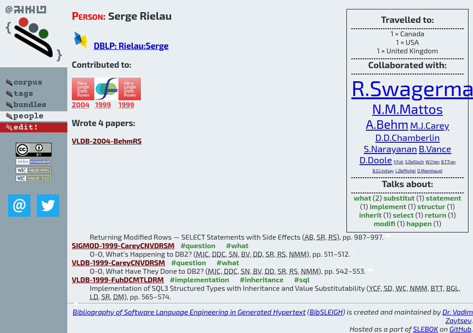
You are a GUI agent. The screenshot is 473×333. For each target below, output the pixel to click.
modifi (384, 223)
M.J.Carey (429, 125)
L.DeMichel (405, 170)
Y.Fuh (398, 161)
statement (443, 197)
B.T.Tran (448, 161)
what (362, 197)
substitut (399, 197)
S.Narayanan (390, 148)
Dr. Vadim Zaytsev (457, 315)
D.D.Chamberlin (407, 137)
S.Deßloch (414, 161)
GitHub (461, 328)
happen (419, 223)
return (435, 214)
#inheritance (262, 279)
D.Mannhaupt (429, 170)
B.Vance (435, 148)
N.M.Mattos (407, 109)
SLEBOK (425, 328)
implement (388, 206)
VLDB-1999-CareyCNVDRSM (118, 262)
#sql (302, 279)
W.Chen (432, 161)
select (403, 214)
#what (237, 245)
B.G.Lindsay (383, 170)
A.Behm (387, 124)
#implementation (199, 279)
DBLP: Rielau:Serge (131, 45)
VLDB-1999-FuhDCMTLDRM (118, 279)
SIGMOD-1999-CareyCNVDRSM (123, 245)
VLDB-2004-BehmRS (107, 140)
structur (431, 206)
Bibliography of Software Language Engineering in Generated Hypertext (189, 311)
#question (197, 245)
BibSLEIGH (326, 311)
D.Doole (375, 159)
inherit (370, 214)
